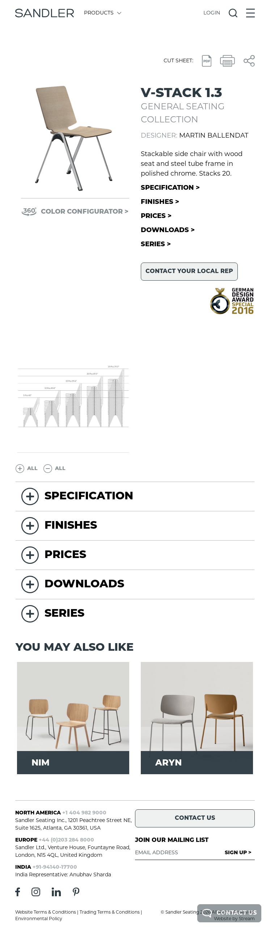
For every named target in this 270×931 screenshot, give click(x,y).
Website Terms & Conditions (45, 912)
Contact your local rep (189, 271)
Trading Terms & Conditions (110, 912)
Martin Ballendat (213, 136)
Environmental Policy (38, 919)
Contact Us (229, 913)
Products (102, 13)
